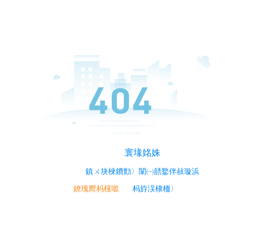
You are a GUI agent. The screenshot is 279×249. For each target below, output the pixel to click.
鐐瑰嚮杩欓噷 (96, 188)
